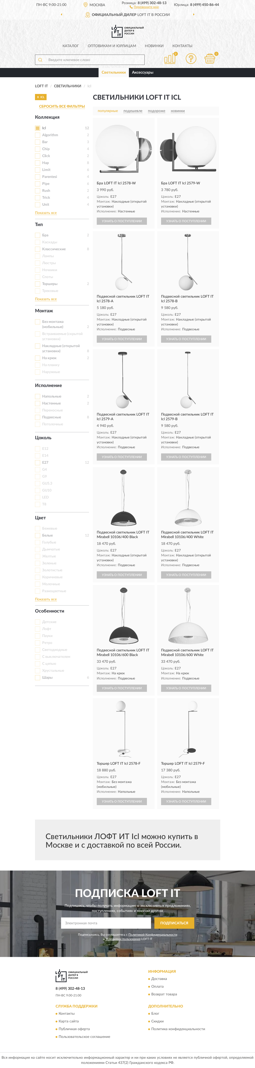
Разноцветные (54, 591)
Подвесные (51, 417)
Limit (46, 170)
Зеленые (49, 563)
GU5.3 (47, 483)
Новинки (154, 46)
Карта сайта (69, 1021)
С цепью (49, 664)
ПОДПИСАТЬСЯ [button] (174, 923)
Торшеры (49, 284)
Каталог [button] (71, 46)
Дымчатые (51, 549)
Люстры (49, 263)
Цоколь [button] (43, 438)
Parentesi (49, 177)
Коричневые (52, 577)
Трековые (50, 291)
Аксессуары (142, 72)
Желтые (49, 556)
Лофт (46, 629)
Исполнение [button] (48, 385)
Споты (47, 277)
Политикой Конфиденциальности (152, 934)
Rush (46, 191)
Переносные (52, 410)
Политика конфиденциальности (178, 1029)
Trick (46, 198)
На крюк (49, 358)
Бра (45, 235)
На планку (50, 365)
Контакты (182, 46)
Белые (47, 535)
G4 (44, 469)
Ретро (47, 643)
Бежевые (49, 528)
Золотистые (52, 570)
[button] (144, 6)
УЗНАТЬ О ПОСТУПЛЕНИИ (122, 221)
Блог (155, 1014)
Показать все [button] (46, 213)
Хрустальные (53, 671)
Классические (54, 249)
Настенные (51, 403)
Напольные (51, 396)
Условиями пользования (122, 939)
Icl (44, 128)
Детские (49, 622)
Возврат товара (164, 994)
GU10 (46, 490)
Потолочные (52, 424)
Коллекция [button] (47, 117)
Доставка (159, 979)
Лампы (48, 256)
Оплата (157, 986)
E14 (45, 456)
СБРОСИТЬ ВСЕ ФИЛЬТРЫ (62, 106)
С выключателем (56, 657)
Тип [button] (39, 224)
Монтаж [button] (44, 311)
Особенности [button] (49, 611)
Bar (45, 142)
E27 (45, 462)
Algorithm (50, 135)
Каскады (49, 242)
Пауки (47, 636)
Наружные (51, 372)
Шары (47, 677)
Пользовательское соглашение (84, 1037)
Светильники (114, 72)
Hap (45, 163)
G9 (44, 476)
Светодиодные (54, 650)
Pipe (45, 184)
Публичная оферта (74, 1029)
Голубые (49, 542)
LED (45, 497)
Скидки (157, 1021)
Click (46, 156)
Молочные (51, 584)
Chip (46, 149)
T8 (44, 504)
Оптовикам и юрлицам (112, 46)
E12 (45, 449)
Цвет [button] (40, 518)
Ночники (49, 270)
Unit (45, 204)
